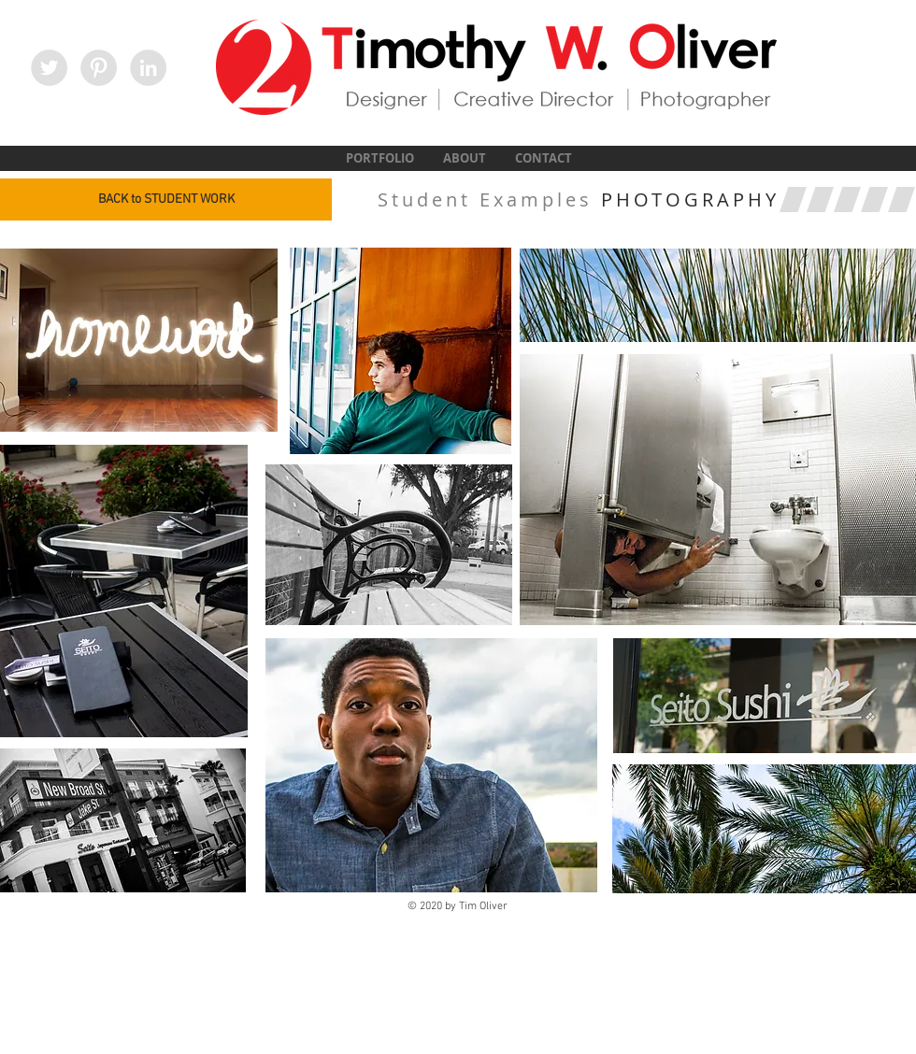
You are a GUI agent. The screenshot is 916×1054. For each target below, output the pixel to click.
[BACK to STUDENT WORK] (166, 199)
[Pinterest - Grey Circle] (98, 68)
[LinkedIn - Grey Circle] (148, 68)
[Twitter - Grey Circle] (49, 68)
